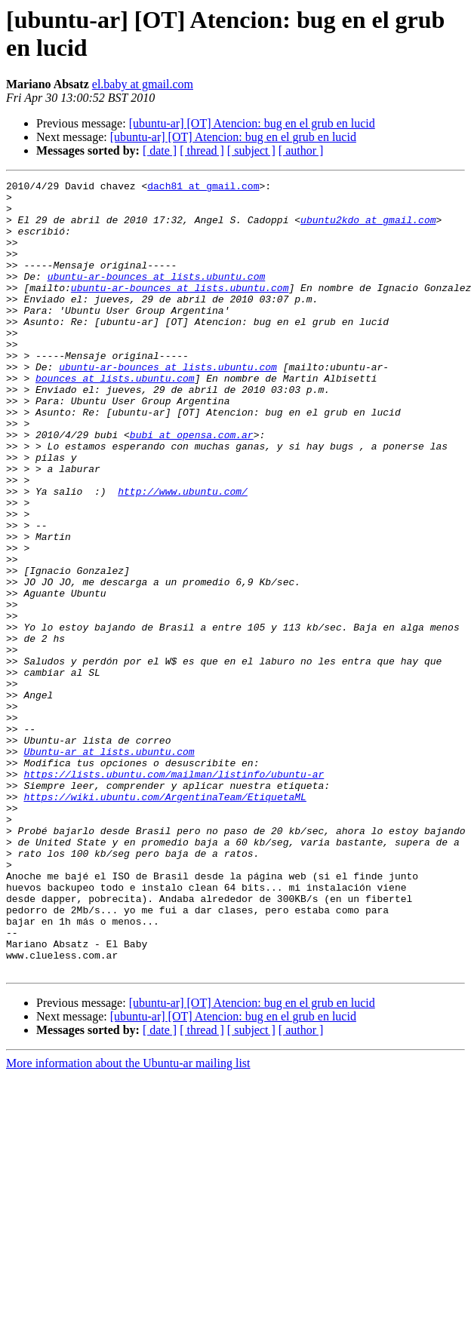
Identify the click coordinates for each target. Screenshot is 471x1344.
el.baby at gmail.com (142, 84)
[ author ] (301, 150)
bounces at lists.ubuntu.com (115, 418)
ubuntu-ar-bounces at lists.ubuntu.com (157, 296)
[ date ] (160, 150)
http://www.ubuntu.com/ (183, 554)
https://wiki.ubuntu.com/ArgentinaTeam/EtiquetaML (164, 921)
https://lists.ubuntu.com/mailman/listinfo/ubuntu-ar (173, 894)
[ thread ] (202, 150)
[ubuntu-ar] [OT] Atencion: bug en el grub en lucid (252, 123)
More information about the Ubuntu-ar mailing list (128, 1221)
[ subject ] (251, 150)
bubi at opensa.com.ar (192, 486)
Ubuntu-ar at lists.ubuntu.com (108, 866)
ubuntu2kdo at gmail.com (368, 228)
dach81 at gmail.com (203, 188)
